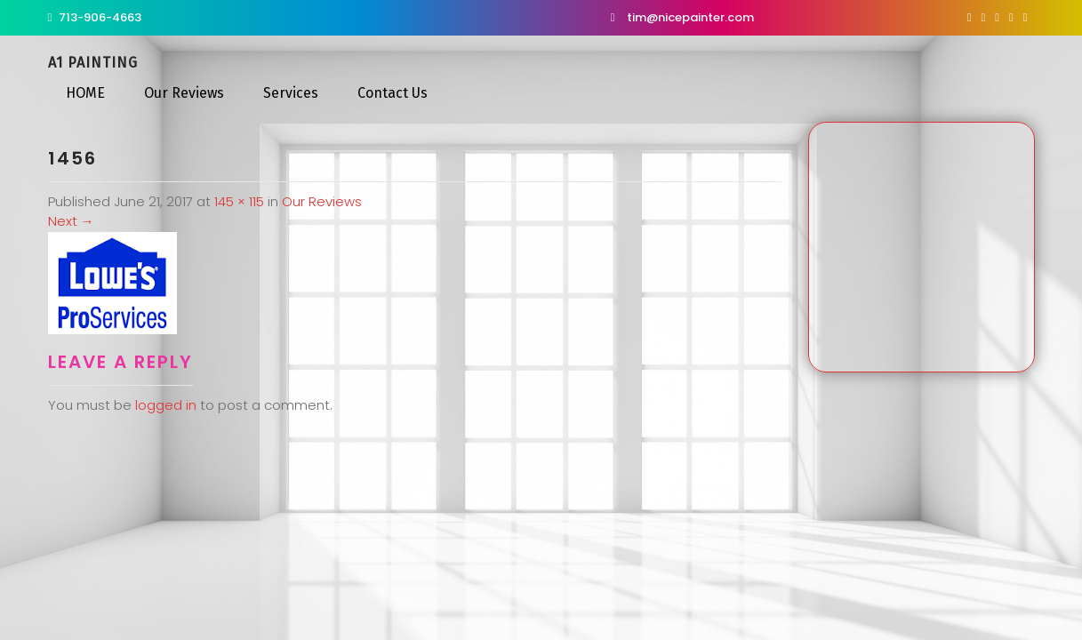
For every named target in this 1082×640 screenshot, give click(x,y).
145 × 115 (239, 201)
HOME (85, 92)
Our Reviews (184, 92)
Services (290, 92)
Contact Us (392, 92)
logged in (165, 405)
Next (71, 221)
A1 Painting (93, 62)
